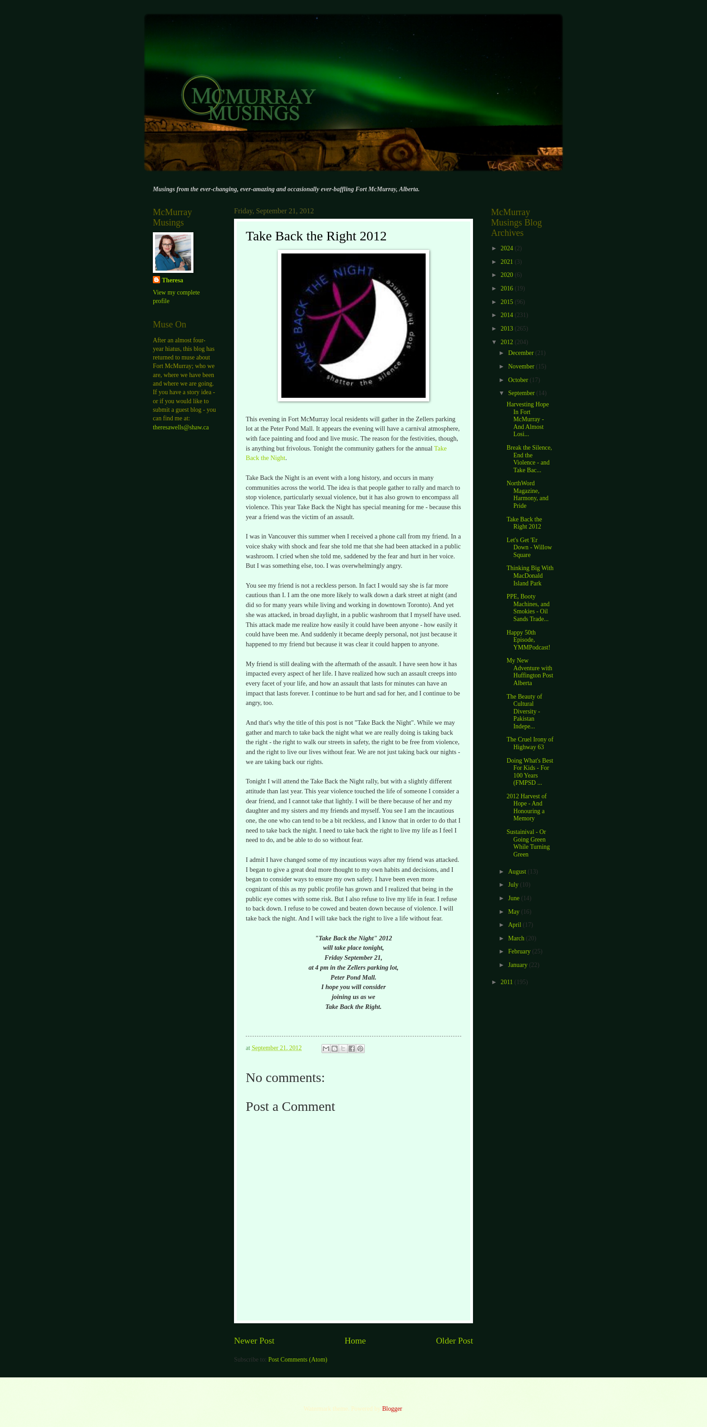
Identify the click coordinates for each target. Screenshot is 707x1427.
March (517, 938)
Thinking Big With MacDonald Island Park (529, 575)
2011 (507, 982)
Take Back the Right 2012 (524, 523)
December (521, 353)
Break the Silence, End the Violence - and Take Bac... (529, 459)
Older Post (454, 1340)
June (514, 898)
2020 (507, 275)
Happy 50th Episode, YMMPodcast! (528, 640)
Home (355, 1340)
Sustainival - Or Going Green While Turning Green (528, 843)
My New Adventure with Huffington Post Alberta (529, 671)
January (518, 965)
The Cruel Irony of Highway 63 (529, 743)
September (522, 393)
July (514, 884)
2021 (507, 261)
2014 (507, 315)
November (522, 366)
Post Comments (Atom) (297, 1359)
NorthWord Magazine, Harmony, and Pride (527, 494)
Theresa (172, 280)
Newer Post (254, 1340)
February (520, 951)
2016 (507, 288)
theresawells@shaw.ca (181, 427)
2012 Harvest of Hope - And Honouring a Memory (526, 807)
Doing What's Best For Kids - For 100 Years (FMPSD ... (529, 772)
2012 (507, 342)
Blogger (392, 1408)
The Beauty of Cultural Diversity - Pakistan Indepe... (524, 711)
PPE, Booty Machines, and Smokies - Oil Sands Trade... (527, 607)
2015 (507, 302)
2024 (507, 248)
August (518, 871)
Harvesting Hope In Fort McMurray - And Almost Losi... (527, 419)
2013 (507, 328)
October (519, 380)
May (514, 911)
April (515, 924)
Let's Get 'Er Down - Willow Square (529, 547)
